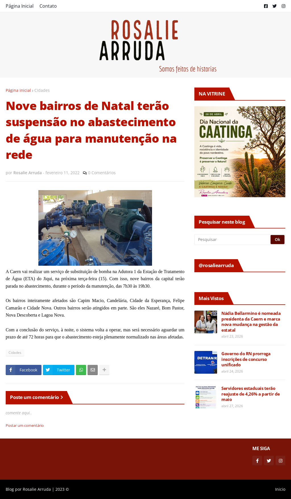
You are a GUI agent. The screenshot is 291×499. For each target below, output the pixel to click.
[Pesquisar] (233, 239)
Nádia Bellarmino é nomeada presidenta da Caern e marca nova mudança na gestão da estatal (250, 322)
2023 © (62, 489)
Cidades (42, 90)
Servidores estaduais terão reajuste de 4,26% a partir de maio (250, 394)
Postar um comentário (25, 425)
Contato (48, 6)
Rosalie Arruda (37, 489)
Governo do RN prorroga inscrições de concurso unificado (245, 359)
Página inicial (18, 90)
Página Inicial (20, 6)
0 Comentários (102, 172)
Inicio (280, 489)
